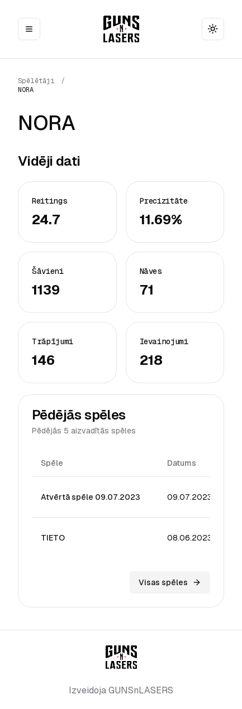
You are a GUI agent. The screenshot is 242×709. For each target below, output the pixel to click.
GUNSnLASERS (140, 690)
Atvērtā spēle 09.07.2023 (90, 497)
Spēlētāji (36, 81)
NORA (26, 90)
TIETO (53, 537)
